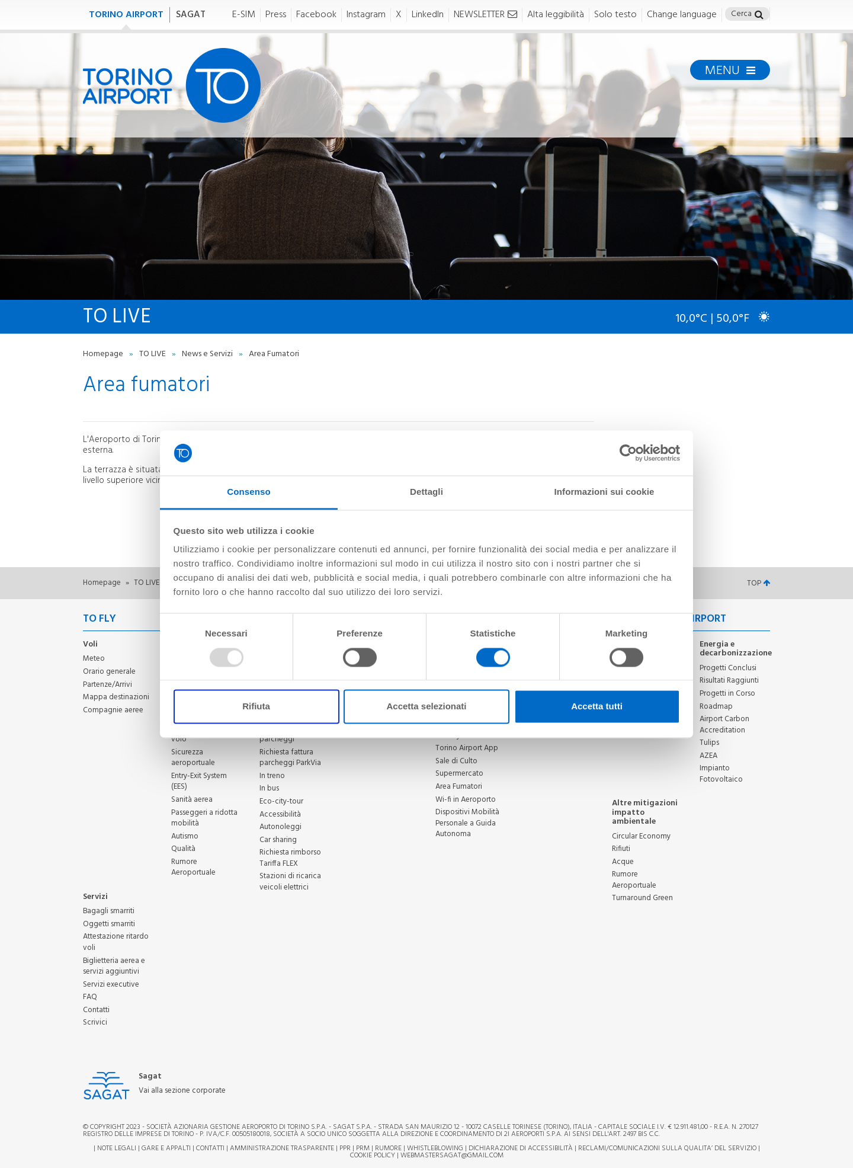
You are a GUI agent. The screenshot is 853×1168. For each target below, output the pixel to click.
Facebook (316, 15)
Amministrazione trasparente (282, 1148)
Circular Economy (641, 836)
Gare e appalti (166, 1148)
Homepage (104, 354)
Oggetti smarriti (109, 924)
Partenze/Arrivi (107, 685)
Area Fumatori (458, 786)
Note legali (116, 1148)
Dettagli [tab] (426, 492)
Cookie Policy (372, 1155)
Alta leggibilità (555, 15)
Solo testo (615, 15)
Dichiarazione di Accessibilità (521, 1148)
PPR (345, 1148)
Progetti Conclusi (728, 668)
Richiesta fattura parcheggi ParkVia (290, 758)
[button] (759, 16)
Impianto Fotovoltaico (721, 774)
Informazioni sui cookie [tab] (604, 492)
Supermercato (459, 773)
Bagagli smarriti (108, 911)
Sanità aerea (192, 799)
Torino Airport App (466, 748)
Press (275, 15)
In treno (272, 776)
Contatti (96, 1010)
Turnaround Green (642, 898)
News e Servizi (208, 354)
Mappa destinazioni (116, 697)
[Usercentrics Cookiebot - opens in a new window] (628, 453)
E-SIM (243, 15)
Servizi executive (111, 984)
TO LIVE (153, 354)
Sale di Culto (456, 761)
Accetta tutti (597, 707)
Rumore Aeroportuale (193, 867)
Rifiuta (256, 707)
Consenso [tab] (248, 492)
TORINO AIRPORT (126, 15)
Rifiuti (621, 849)
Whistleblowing (435, 1148)
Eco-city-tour (281, 801)
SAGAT (191, 15)
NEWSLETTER (485, 15)
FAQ (90, 997)
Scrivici (95, 1022)
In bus (269, 788)
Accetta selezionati (426, 707)
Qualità (183, 849)
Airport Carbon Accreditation (724, 725)
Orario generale (109, 671)
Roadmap (716, 706)
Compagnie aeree (113, 710)
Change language (682, 15)
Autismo (184, 836)
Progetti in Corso (727, 693)
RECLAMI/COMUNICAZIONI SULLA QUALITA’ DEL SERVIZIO (668, 1148)
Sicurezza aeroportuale (193, 758)
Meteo (94, 658)
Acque (623, 862)
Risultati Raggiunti (729, 680)
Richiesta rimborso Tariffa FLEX (290, 858)
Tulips (709, 743)
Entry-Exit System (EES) (199, 781)
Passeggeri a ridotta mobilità (204, 818)
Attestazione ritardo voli (116, 942)
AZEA (708, 756)
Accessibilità (280, 814)
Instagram (366, 15)
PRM (363, 1148)
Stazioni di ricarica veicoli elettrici (290, 882)
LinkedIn (428, 15)
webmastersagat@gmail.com (452, 1155)
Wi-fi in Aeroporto (465, 799)
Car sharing (278, 840)
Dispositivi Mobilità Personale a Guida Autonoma (467, 823)
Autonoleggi (280, 827)
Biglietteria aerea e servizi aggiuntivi (114, 966)
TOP (758, 583)
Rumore (388, 1148)
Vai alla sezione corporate (182, 1091)
